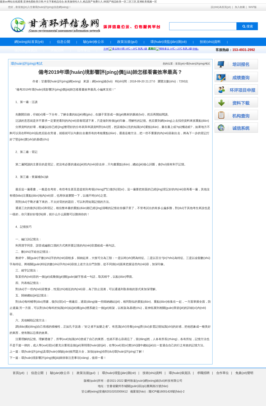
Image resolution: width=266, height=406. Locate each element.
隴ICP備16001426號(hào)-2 (167, 391)
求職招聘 (57, 50)
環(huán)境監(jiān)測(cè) (168, 41)
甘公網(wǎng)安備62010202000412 (104, 391)
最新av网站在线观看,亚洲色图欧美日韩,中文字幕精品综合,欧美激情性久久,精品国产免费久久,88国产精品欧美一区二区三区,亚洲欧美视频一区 (78, 1)
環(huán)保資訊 (25, 50)
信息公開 (63, 41)
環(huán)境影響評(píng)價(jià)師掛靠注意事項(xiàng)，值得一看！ (63, 357)
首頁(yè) (180, 63)
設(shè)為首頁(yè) (221, 7)
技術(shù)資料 (210, 41)
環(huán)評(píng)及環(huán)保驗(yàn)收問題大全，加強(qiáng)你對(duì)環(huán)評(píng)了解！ (83, 351)
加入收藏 (240, 7)
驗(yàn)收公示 (93, 41)
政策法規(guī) (127, 41)
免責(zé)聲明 (244, 373)
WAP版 (253, 7)
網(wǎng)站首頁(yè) (29, 41)
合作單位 (83, 50)
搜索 (247, 26)
